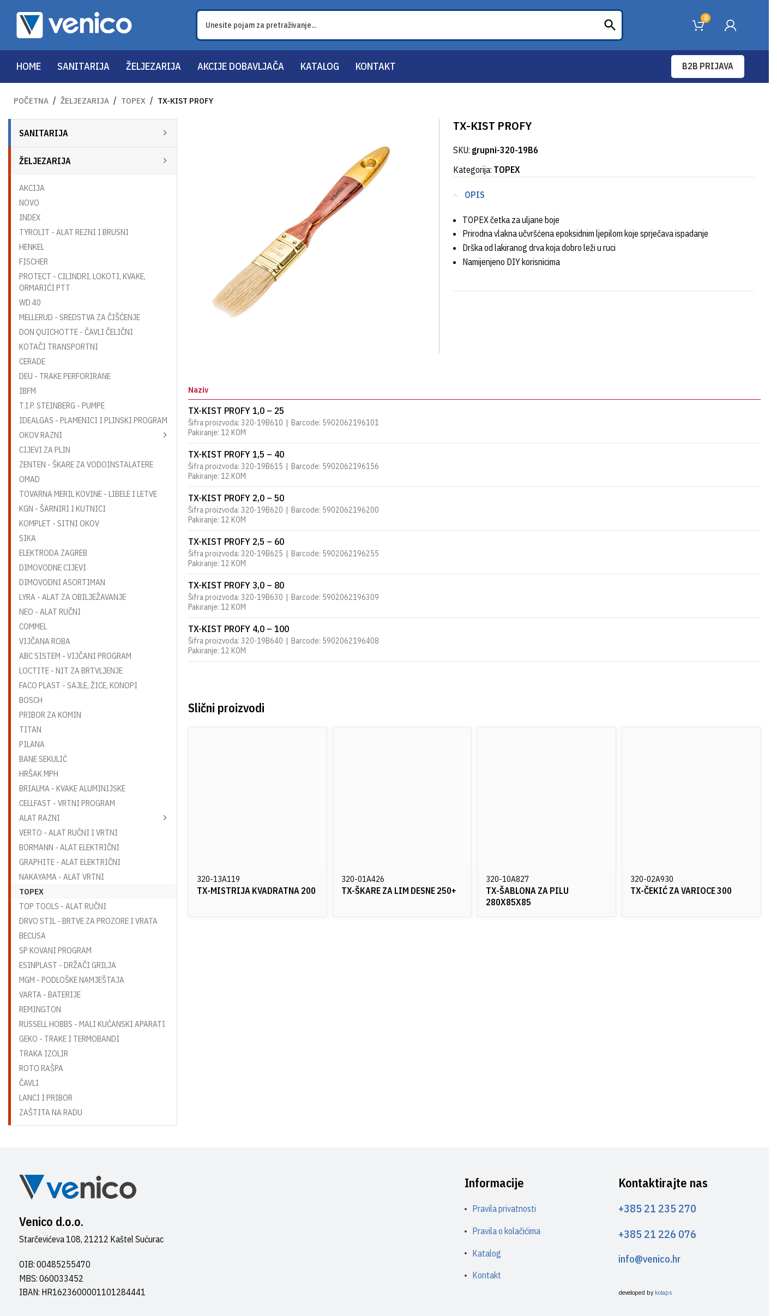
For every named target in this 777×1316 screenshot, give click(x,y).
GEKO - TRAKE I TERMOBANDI (69, 1038)
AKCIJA (32, 188)
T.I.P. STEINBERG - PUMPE (62, 405)
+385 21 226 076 (657, 1234)
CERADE (32, 361)
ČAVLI (29, 1083)
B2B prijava (707, 66)
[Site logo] (74, 24)
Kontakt (486, 1275)
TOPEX (133, 100)
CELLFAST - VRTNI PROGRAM (67, 803)
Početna (31, 100)
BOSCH (31, 700)
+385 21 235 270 (657, 1208)
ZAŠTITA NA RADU (50, 1112)
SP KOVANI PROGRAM (55, 950)
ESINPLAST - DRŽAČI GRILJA (67, 965)
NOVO (29, 202)
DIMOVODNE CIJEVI (52, 567)
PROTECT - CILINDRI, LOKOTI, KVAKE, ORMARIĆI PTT (82, 282)
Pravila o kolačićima (506, 1230)
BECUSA (32, 935)
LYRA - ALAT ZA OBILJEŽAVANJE (72, 597)
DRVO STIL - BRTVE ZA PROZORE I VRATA (88, 921)
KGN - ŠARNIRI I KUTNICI (62, 508)
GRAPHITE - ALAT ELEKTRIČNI (70, 862)
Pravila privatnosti (504, 1208)
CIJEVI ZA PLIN (44, 449)
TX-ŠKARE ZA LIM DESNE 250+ (398, 890)
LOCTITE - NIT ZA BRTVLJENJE (71, 670)
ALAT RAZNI (39, 818)
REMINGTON (40, 1009)
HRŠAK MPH (38, 773)
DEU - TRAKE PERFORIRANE (65, 376)
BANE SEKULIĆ (43, 759)
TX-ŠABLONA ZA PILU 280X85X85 (527, 896)
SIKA (27, 538)
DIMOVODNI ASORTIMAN (62, 582)
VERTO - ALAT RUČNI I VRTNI (68, 832)
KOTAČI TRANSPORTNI (58, 346)
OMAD (29, 479)
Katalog (486, 1253)
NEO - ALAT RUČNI (50, 611)
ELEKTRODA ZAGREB (53, 553)
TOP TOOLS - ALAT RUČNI (62, 906)
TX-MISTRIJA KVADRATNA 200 (256, 890)
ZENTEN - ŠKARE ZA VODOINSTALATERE (86, 464)
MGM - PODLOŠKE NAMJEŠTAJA (71, 980)
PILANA (32, 744)
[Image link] (77, 1186)
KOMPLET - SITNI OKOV (59, 523)
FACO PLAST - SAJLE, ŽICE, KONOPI (78, 685)
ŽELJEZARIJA (85, 100)
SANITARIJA (43, 133)
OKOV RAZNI (40, 435)
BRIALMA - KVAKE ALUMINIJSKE (72, 788)
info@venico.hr (649, 1259)
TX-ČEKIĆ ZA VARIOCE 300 (681, 890)
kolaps (663, 1292)
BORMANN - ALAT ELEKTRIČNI (69, 847)
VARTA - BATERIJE (50, 994)
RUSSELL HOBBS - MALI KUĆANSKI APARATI (92, 1024)
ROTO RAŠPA (41, 1068)
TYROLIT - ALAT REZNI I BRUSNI (74, 232)
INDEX (29, 217)
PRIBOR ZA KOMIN (50, 715)
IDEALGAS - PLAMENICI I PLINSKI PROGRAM (93, 420)
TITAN (30, 729)
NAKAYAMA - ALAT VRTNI (61, 877)
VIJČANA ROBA (44, 641)
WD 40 (30, 302)
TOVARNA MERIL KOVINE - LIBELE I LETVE (88, 494)
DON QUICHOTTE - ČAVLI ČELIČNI (76, 332)
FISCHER (33, 261)
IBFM (27, 391)
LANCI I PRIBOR (46, 1097)
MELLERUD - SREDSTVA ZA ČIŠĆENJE (79, 317)
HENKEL (31, 247)
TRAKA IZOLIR (43, 1053)
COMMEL (33, 626)
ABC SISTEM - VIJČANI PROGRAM (75, 656)
